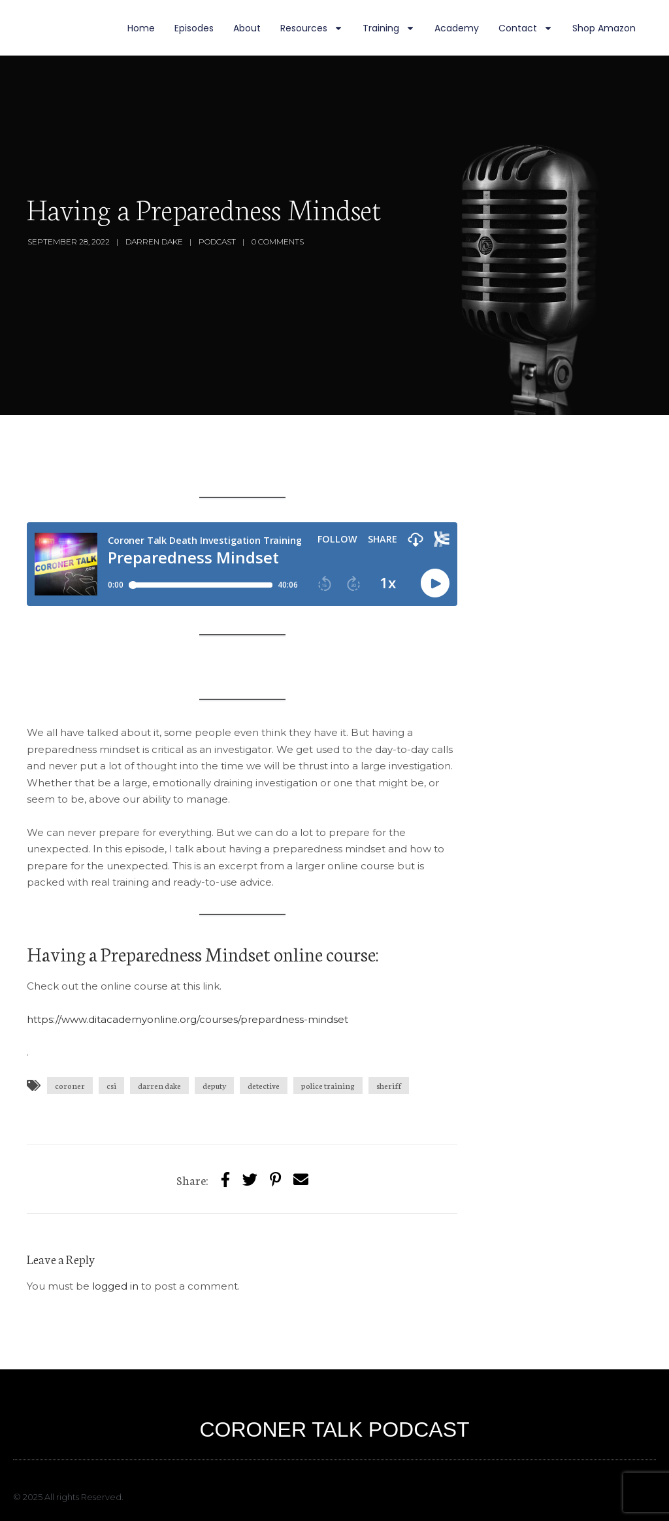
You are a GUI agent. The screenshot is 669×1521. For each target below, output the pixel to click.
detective (264, 1085)
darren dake (159, 1085)
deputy (214, 1085)
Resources (311, 28)
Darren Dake (154, 241)
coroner (70, 1085)
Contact (525, 28)
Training (389, 28)
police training (328, 1085)
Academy (456, 28)
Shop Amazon (604, 28)
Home (141, 28)
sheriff (388, 1085)
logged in (115, 1286)
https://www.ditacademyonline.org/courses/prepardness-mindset (187, 1019)
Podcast (217, 241)
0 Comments (278, 241)
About (247, 28)
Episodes (194, 28)
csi (111, 1085)
